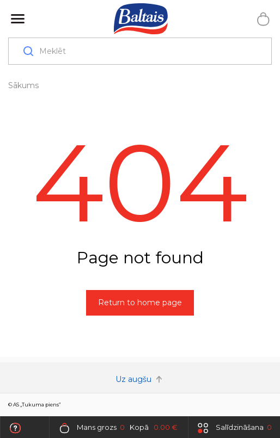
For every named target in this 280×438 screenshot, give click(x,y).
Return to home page (140, 302)
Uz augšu (140, 379)
